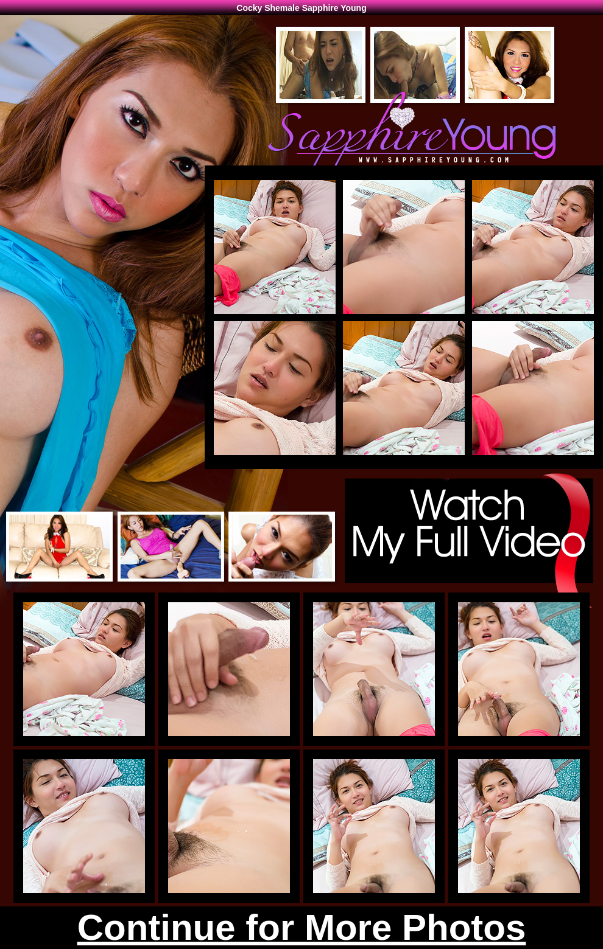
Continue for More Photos (301, 927)
